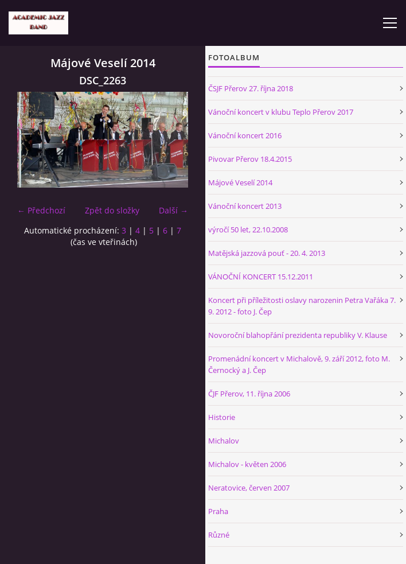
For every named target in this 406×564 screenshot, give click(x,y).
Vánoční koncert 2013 (245, 206)
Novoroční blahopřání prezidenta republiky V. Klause (297, 335)
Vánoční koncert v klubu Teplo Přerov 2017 (280, 112)
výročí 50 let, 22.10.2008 (248, 229)
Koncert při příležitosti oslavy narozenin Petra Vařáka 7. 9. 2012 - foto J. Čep (302, 306)
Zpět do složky (112, 210)
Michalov (223, 440)
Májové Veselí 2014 (240, 182)
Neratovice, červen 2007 (249, 488)
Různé (218, 535)
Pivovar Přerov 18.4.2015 (250, 159)
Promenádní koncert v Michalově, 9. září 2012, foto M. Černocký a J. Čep (299, 364)
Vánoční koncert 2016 (245, 135)
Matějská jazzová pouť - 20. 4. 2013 (266, 253)
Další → (173, 210)
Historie (221, 417)
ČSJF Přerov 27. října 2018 (250, 88)
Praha (218, 511)
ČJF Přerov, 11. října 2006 (249, 393)
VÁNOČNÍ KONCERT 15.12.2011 (260, 276)
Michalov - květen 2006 (247, 464)
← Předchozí (41, 210)
